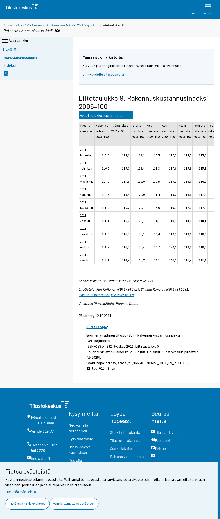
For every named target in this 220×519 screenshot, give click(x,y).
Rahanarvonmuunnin (127, 456)
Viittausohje (96, 327)
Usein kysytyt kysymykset (79, 449)
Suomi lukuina (121, 448)
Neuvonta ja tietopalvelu (78, 428)
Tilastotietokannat (125, 440)
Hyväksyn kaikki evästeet (27, 503)
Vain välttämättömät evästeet (73, 503)
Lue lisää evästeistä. (21, 491)
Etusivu (9, 25)
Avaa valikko (14, 41)
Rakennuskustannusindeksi (52, 25)
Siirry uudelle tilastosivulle (104, 74)
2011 (79, 25)
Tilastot (23, 25)
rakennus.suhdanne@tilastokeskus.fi (106, 295)
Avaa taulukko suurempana (101, 115)
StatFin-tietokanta (125, 432)
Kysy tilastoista (81, 439)
